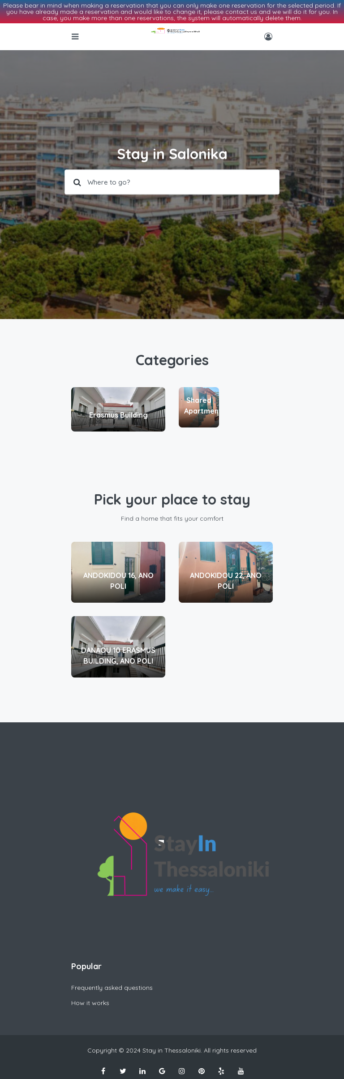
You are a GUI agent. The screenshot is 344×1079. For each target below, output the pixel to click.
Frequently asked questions (112, 988)
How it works (90, 1003)
